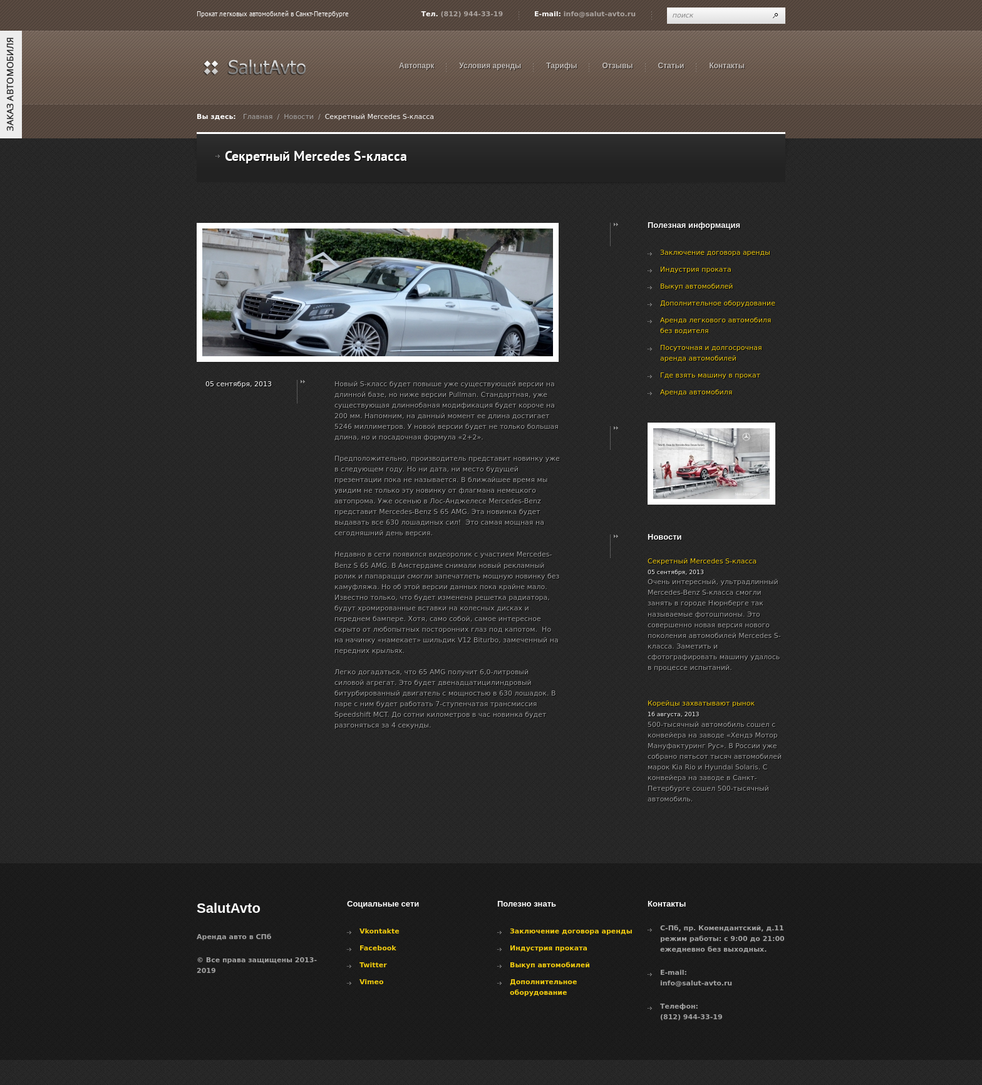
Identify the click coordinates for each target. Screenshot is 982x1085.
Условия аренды (490, 65)
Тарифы (561, 65)
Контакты (727, 65)
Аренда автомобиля (696, 392)
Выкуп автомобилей (696, 286)
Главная (258, 117)
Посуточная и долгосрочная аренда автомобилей (711, 353)
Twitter (373, 965)
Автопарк (416, 65)
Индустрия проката (695, 269)
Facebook (377, 948)
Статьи (671, 65)
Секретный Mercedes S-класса (702, 561)
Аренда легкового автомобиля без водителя (715, 325)
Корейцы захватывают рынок (701, 703)
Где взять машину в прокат (710, 375)
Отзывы (617, 65)
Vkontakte (379, 931)
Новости (299, 117)
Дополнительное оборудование (717, 303)
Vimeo (371, 982)
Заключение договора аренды (715, 253)
